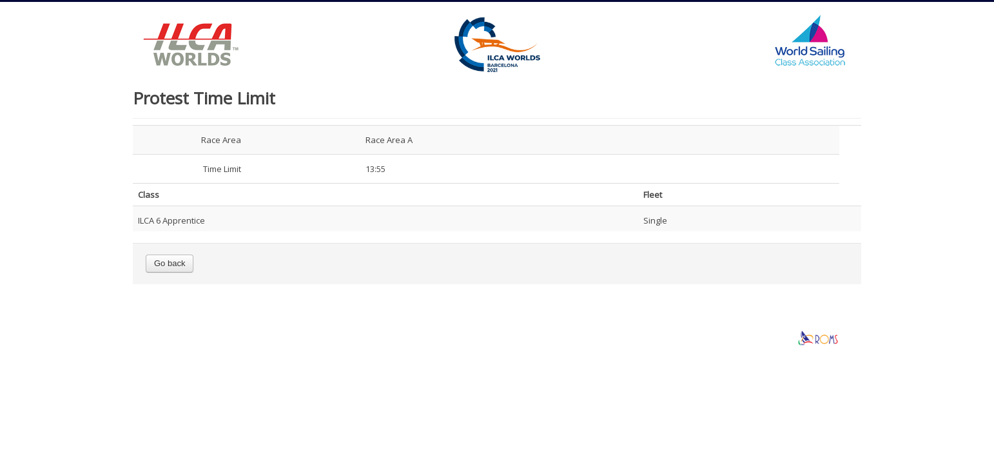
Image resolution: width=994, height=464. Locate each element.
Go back (169, 263)
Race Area (221, 140)
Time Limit (222, 169)
